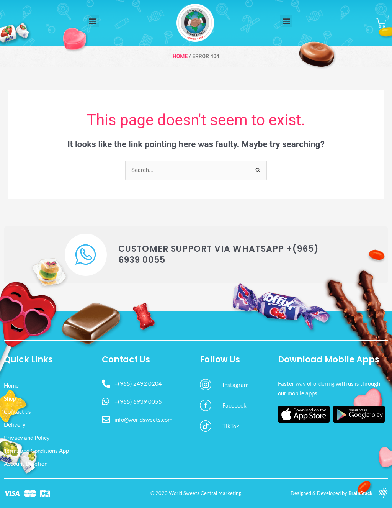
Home (180, 56)
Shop (10, 398)
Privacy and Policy (27, 437)
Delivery (15, 424)
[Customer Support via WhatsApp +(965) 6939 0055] (86, 255)
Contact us (17, 411)
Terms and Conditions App (36, 450)
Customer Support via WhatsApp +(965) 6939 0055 (218, 254)
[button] (93, 21)
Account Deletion (25, 463)
